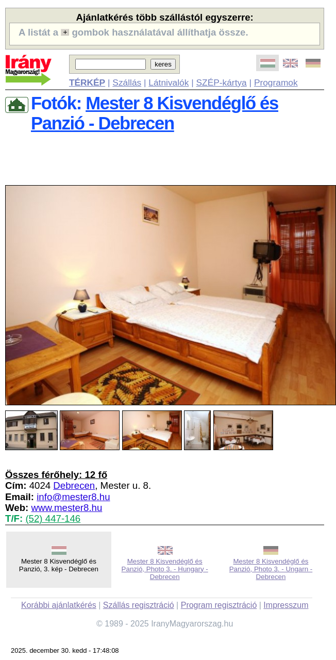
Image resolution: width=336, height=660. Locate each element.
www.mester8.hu (66, 507)
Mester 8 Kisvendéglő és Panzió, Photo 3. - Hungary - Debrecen (165, 569)
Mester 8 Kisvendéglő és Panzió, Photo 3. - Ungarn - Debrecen (271, 569)
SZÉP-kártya (221, 82)
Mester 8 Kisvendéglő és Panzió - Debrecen (154, 113)
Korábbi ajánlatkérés (58, 605)
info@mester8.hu (73, 496)
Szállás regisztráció (138, 605)
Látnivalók (168, 82)
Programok (276, 82)
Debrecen (74, 485)
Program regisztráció (219, 605)
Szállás (126, 82)
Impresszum (285, 605)
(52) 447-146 (52, 518)
